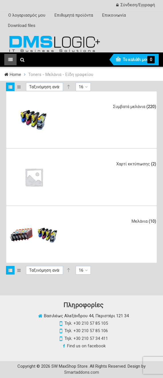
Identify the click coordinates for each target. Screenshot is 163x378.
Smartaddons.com (81, 372)
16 (81, 86)
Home (15, 74)
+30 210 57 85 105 (90, 323)
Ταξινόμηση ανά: (44, 86)
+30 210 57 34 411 (90, 338)
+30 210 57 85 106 (90, 330)
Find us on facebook (86, 345)
